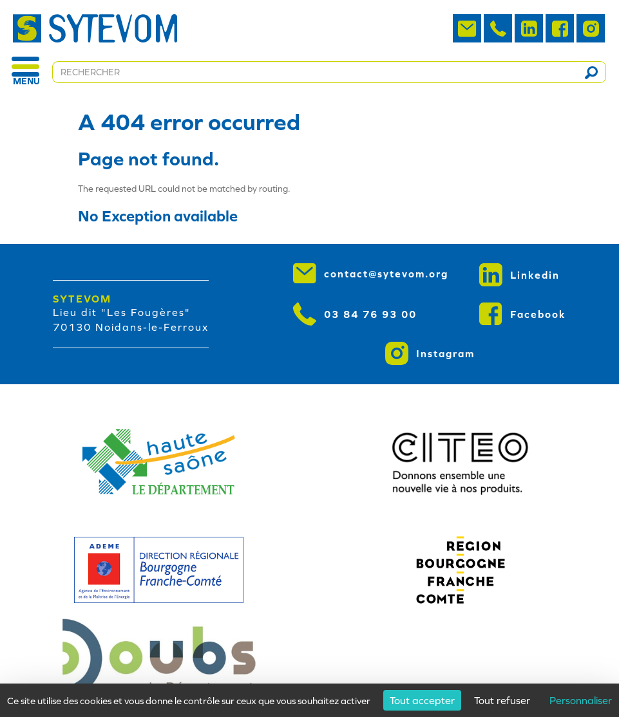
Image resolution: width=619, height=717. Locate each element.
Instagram (430, 353)
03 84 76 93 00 (355, 314)
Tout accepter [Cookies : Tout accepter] (422, 700)
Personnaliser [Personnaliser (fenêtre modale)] (580, 700)
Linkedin (519, 274)
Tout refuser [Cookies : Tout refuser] (502, 700)
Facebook (522, 314)
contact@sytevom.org (370, 273)
